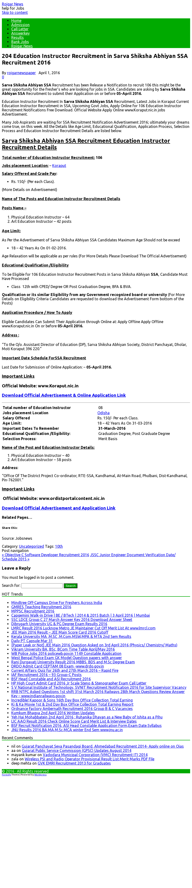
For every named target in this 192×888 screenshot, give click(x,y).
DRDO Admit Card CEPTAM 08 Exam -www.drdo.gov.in (57, 666)
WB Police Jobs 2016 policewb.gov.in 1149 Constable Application (66, 653)
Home (16, 20)
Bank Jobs (20, 42)
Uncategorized (31, 546)
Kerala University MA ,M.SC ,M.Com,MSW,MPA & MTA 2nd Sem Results (71, 636)
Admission (20, 25)
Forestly (6, 774)
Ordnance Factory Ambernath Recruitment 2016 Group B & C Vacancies (72, 708)
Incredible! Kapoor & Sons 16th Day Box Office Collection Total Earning (72, 700)
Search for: (11, 585)
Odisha (103, 413)
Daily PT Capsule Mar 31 (32, 641)
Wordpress (40, 774)
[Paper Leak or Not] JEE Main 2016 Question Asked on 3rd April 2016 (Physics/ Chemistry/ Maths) (94, 645)
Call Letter (19, 29)
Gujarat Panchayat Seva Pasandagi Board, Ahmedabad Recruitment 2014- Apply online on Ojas (103, 746)
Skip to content (15, 12)
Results (17, 37)
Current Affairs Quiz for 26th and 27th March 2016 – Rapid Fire (64, 670)
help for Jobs (13, 8)
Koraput (59, 165)
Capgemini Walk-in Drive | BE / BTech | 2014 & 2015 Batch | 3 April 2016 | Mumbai (80, 615)
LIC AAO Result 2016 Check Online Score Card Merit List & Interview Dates (74, 721)
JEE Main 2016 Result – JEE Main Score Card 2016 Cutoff (59, 632)
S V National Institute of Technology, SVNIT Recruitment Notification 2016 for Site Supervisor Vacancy (98, 687)
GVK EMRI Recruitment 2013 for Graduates (74, 763)
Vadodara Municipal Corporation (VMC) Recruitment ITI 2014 (95, 755)
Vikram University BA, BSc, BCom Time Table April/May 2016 (63, 649)
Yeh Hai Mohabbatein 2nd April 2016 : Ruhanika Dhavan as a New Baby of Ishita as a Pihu (87, 717)
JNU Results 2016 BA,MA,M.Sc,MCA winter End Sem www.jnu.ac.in (67, 730)
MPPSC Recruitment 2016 (32, 611)
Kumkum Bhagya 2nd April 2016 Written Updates (53, 713)
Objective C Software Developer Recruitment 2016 (45, 555)
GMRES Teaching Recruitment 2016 (41, 607)
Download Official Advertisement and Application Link (59, 508)
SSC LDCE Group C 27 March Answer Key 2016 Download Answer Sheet (71, 619)
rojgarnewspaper (21, 73)
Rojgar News (12, 4)
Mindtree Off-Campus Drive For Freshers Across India (56, 602)
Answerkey (20, 33)
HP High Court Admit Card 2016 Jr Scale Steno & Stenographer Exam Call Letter (78, 683)
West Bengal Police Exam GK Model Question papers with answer (66, 658)
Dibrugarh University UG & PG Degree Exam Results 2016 (59, 624)
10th (59, 546)
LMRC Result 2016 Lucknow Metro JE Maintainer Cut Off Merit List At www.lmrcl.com (83, 628)
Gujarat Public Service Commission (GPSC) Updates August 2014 (76, 750)
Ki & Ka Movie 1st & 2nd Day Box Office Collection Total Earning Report (72, 704)
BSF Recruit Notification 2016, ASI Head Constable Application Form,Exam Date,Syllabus (86, 725)
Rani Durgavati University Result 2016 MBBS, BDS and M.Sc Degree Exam (73, 662)
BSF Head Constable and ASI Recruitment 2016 (51, 679)
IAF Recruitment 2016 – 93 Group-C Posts (46, 675)
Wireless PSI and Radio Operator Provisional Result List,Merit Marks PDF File (89, 759)
